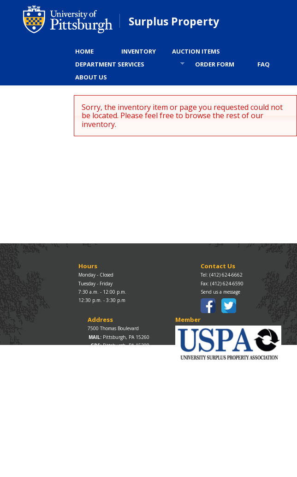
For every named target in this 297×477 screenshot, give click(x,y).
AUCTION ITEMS (196, 51)
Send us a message (220, 292)
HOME (84, 51)
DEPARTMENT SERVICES (126, 65)
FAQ (263, 64)
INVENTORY (138, 51)
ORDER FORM (214, 64)
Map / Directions (105, 353)
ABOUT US (91, 77)
